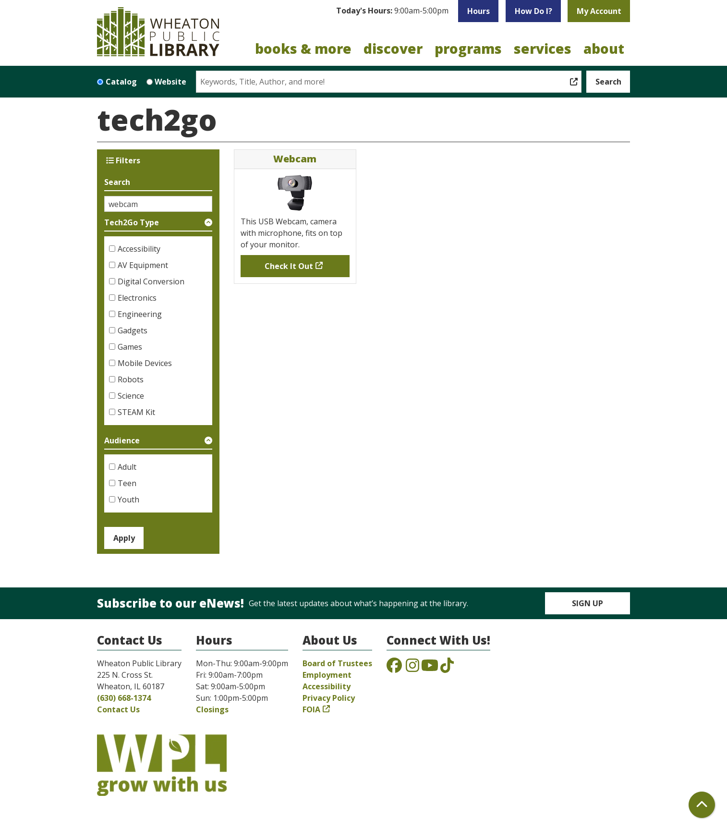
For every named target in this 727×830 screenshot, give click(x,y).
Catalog (121, 81)
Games (130, 347)
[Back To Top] (702, 805)
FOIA (311, 709)
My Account (599, 11)
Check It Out (289, 266)
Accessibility (139, 249)
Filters (123, 160)
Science (131, 396)
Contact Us (118, 709)
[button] (392, 11)
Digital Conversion (151, 281)
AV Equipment (143, 265)
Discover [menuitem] (393, 48)
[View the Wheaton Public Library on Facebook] (394, 668)
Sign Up (587, 603)
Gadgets (132, 330)
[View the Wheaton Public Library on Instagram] (412, 668)
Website (170, 81)
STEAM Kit (136, 412)
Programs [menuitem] (468, 48)
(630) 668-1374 (124, 698)
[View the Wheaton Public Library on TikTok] (447, 668)
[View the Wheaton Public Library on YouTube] (429, 668)
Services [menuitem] (542, 48)
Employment (327, 675)
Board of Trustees (337, 663)
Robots (131, 379)
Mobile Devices (145, 363)
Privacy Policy (329, 698)
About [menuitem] (603, 48)
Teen (127, 483)
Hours (478, 11)
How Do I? (533, 11)
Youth (128, 499)
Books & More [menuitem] (303, 48)
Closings (212, 709)
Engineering (140, 314)
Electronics (137, 298)
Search (117, 182)
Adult (127, 467)
